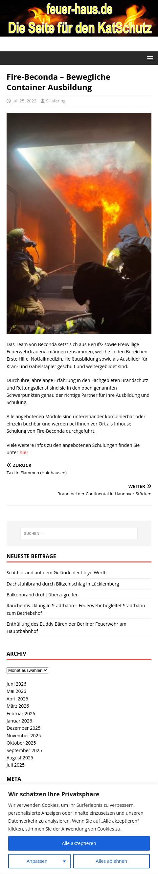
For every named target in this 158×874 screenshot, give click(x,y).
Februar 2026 (21, 713)
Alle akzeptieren (79, 843)
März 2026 (18, 706)
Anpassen (37, 861)
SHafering (55, 101)
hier (23, 452)
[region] (79, 829)
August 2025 (20, 757)
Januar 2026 (19, 721)
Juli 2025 (16, 765)
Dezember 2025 (23, 728)
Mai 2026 (16, 691)
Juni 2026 (16, 684)
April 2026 (17, 699)
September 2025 (24, 750)
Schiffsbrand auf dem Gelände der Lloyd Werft (56, 572)
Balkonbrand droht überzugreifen (43, 594)
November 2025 (24, 735)
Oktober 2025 (21, 743)
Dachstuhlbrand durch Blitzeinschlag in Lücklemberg (63, 584)
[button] (149, 58)
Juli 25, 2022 (24, 101)
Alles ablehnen (111, 861)
